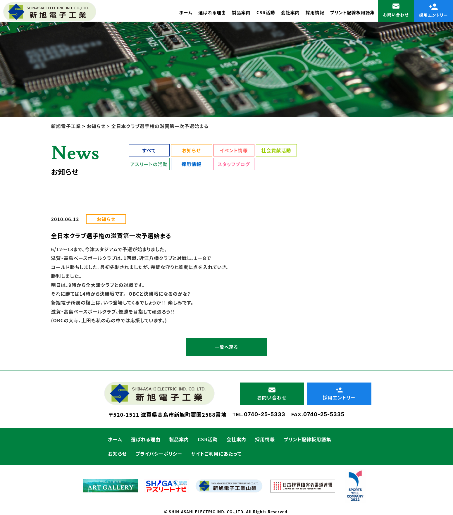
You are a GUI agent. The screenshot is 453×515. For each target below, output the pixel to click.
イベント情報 (234, 150)
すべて (149, 150)
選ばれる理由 (212, 12)
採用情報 (315, 12)
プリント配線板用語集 (352, 12)
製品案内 (241, 12)
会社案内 (290, 12)
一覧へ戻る (226, 347)
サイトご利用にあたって (216, 453)
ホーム (185, 12)
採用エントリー (433, 11)
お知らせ (191, 150)
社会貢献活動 (276, 150)
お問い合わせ (396, 11)
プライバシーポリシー (159, 453)
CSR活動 (265, 12)
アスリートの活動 (149, 164)
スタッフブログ (234, 164)
